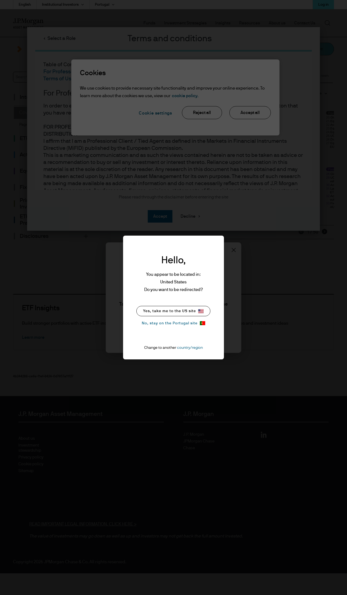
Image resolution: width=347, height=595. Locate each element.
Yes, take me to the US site (173, 311)
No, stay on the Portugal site (173, 323)
